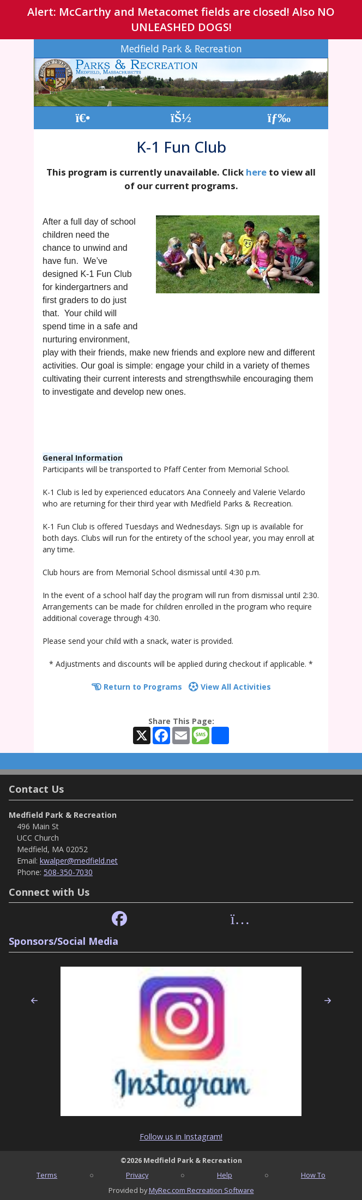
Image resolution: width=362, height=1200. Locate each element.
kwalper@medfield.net (79, 860)
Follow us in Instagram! (181, 1136)
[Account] (181, 118)
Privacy (137, 1175)
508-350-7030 (68, 872)
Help (224, 1175)
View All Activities (230, 687)
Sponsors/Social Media (63, 941)
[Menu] (279, 118)
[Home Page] (82, 118)
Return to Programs (137, 687)
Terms (47, 1175)
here (256, 172)
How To (313, 1175)
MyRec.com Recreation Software (201, 1190)
